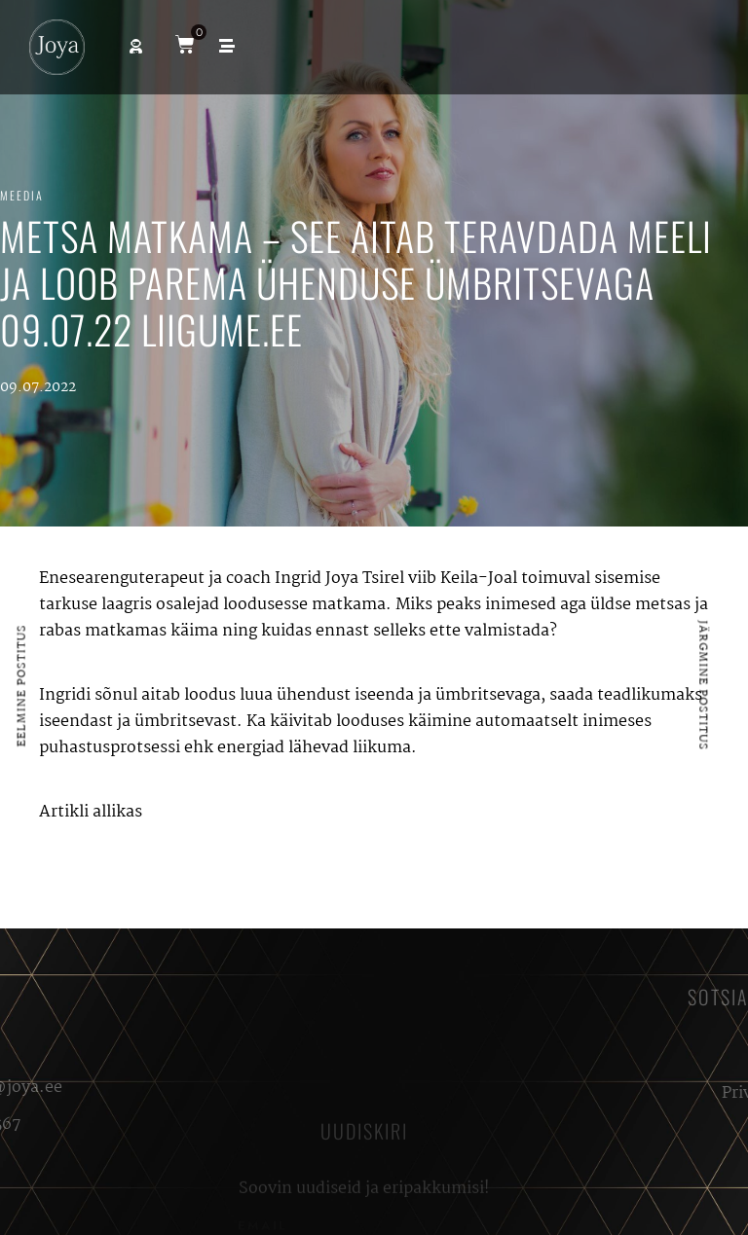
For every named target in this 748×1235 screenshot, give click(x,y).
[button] (136, 46)
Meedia (22, 195)
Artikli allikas (90, 812)
